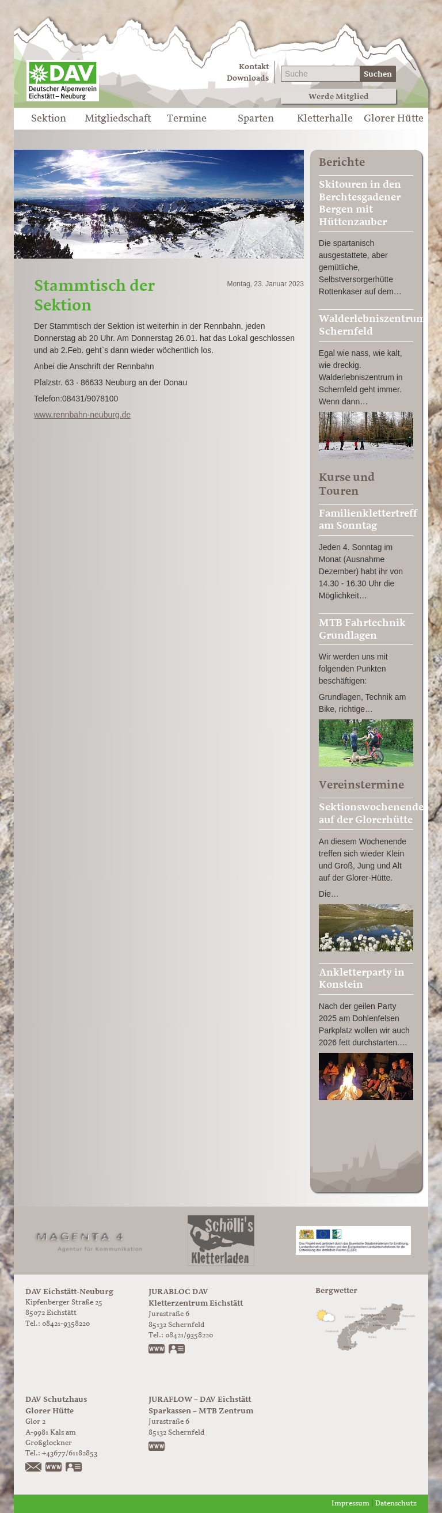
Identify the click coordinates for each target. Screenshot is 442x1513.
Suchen (378, 74)
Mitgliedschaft (118, 118)
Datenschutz (396, 1503)
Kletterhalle (325, 118)
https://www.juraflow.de (157, 1447)
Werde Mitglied (338, 96)
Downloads (248, 78)
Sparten (256, 118)
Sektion (48, 118)
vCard (177, 1350)
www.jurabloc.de (157, 1350)
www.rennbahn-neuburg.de (82, 414)
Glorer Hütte (394, 118)
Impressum (350, 1503)
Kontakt (254, 66)
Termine (187, 118)
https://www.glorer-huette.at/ (54, 1468)
